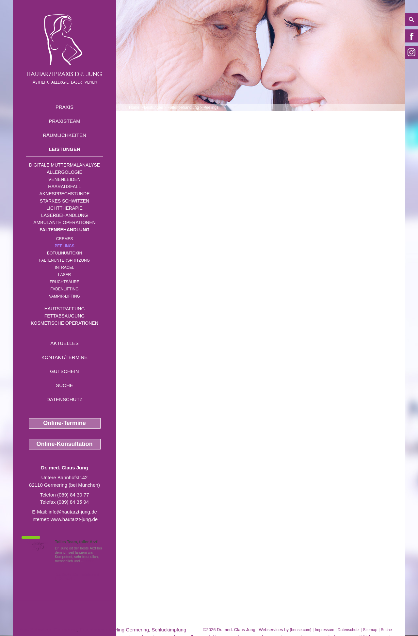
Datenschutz (64, 399)
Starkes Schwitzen (64, 201)
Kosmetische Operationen (64, 323)
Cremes (64, 238)
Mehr (90, 561)
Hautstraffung (64, 308)
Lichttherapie (64, 208)
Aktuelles (64, 343)
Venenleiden (64, 179)
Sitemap (370, 630)
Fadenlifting (64, 289)
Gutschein (64, 371)
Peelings (64, 246)
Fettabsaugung (64, 315)
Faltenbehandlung (64, 229)
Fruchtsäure (64, 282)
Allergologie (64, 172)
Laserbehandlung (64, 215)
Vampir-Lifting (64, 296)
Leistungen (64, 149)
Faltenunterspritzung (64, 260)
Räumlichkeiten (64, 135)
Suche (64, 385)
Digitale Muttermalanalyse (64, 165)
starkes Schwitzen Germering (45, 629)
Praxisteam (64, 121)
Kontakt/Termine (64, 357)
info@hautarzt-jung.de (73, 511)
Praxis (64, 107)
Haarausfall (64, 186)
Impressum (324, 630)
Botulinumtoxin (64, 253)
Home (134, 107)
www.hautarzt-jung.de (74, 519)
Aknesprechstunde (64, 193)
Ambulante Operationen (64, 222)
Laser (64, 274)
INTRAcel (64, 267)
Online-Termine (64, 423)
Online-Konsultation (65, 444)
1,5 (37, 546)
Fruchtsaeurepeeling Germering (114, 629)
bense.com (300, 630)
